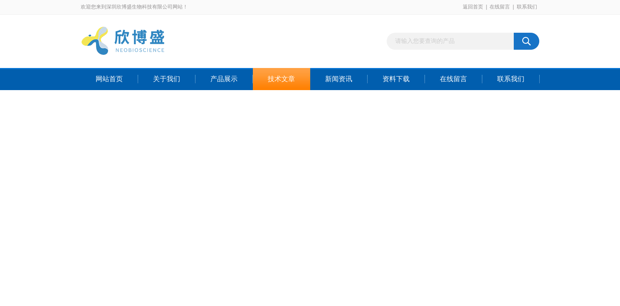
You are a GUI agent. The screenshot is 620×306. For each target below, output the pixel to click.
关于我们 (166, 78)
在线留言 (500, 7)
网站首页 (109, 78)
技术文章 (281, 78)
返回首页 (473, 7)
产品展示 (224, 78)
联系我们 (527, 7)
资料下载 (396, 78)
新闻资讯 (338, 78)
